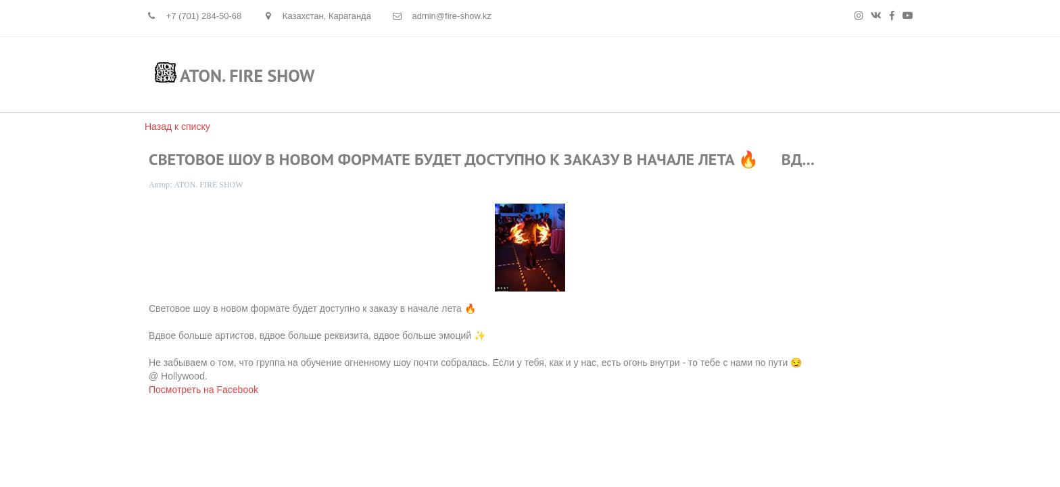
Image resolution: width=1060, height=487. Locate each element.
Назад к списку (177, 126)
